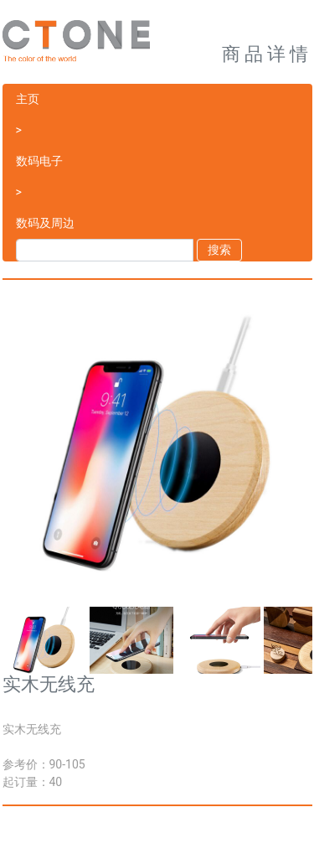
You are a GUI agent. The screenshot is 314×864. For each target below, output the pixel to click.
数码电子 (39, 161)
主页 (27, 99)
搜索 (219, 249)
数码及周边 (45, 223)
